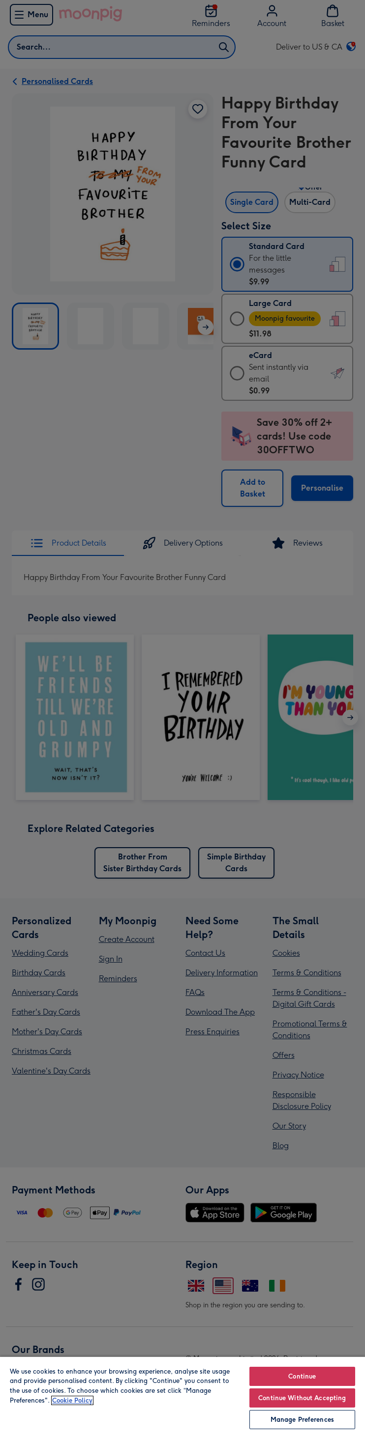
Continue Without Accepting (302, 1398)
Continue (302, 1376)
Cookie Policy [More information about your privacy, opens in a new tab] (72, 1400)
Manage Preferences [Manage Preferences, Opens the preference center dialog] (302, 1419)
